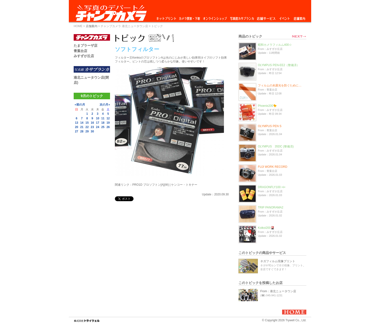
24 (97, 127)
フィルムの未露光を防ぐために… (279, 85)
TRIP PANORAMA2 (270, 207)
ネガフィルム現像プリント (277, 261)
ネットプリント (167, 17)
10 (97, 118)
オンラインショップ (214, 17)
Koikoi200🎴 (266, 228)
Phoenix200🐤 (267, 105)
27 (76, 131)
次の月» (105, 104)
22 (87, 127)
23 (92, 127)
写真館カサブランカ (242, 17)
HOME (78, 26)
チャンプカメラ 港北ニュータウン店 (124, 26)
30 (92, 131)
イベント (285, 17)
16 (92, 122)
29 (87, 131)
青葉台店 (80, 51)
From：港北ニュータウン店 (278, 291)
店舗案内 (299, 17)
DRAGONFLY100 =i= (271, 187)
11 (102, 118)
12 (108, 118)
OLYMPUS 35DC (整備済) (276, 146)
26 (108, 127)
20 (76, 127)
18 (102, 122)
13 (76, 122)
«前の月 (80, 104)
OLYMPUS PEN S (269, 126)
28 (81, 131)
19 (108, 122)
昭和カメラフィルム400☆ (275, 44)
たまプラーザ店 (85, 45)
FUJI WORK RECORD (272, 166)
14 (81, 122)
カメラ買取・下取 (189, 17)
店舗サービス (266, 17)
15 (87, 122)
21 (81, 127)
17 (97, 122)
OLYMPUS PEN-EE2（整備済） (279, 65)
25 (102, 127)
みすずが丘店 (84, 56)
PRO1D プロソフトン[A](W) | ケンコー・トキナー (164, 184)
